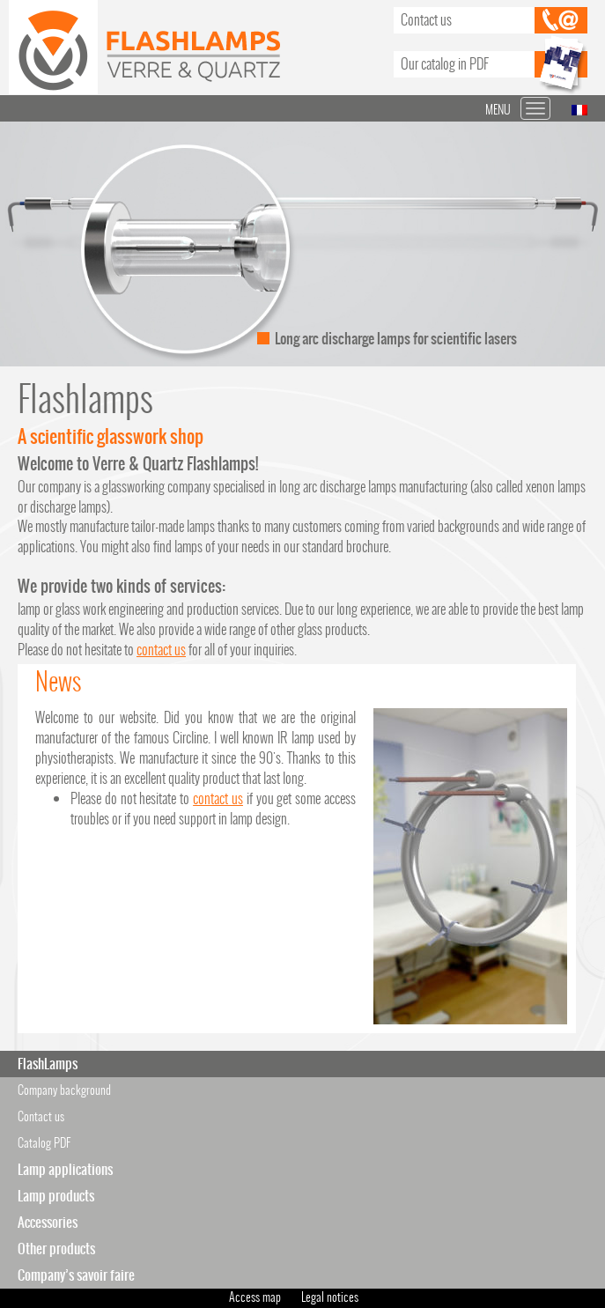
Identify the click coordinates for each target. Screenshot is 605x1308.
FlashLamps (47, 1063)
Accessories (47, 1222)
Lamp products (56, 1196)
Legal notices (329, 1297)
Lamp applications (65, 1169)
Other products (56, 1248)
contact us (161, 649)
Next (582, 244)
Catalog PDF (44, 1143)
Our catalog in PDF (445, 64)
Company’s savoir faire (76, 1275)
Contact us (426, 20)
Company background (64, 1090)
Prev (23, 244)
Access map (255, 1297)
